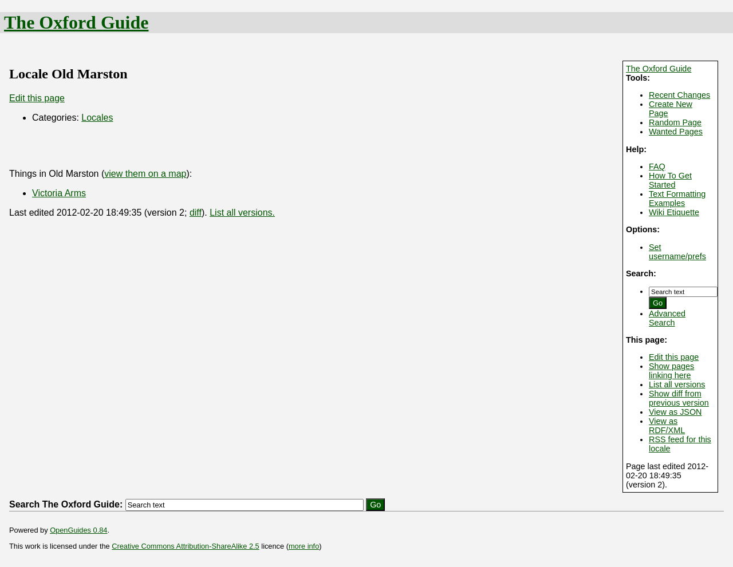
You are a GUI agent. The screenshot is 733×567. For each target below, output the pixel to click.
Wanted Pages (676, 131)
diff (196, 212)
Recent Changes (679, 95)
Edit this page (674, 357)
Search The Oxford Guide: (66, 504)
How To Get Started (670, 180)
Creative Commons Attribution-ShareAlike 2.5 (185, 546)
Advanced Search (667, 318)
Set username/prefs (677, 252)
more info (304, 546)
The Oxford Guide (76, 22)
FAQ (657, 166)
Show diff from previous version (679, 398)
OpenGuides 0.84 (78, 530)
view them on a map (145, 174)
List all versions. (242, 212)
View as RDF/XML (667, 426)
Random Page (675, 122)
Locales (97, 117)
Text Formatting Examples (677, 198)
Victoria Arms (59, 193)
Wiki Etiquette (674, 212)
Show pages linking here (671, 371)
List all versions (677, 384)
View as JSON (675, 412)
